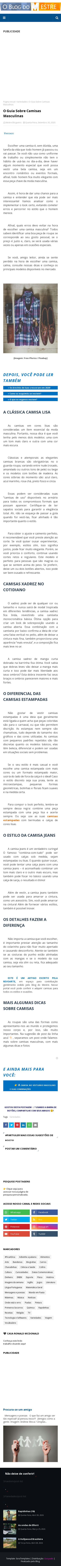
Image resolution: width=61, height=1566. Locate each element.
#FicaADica (10, 1257)
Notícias (31, 1297)
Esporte (29, 1277)
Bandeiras (17, 1262)
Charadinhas (11, 1267)
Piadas (28, 1302)
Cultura (8, 1272)
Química (30, 1307)
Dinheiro (9, 1277)
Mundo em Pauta (36, 1292)
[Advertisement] (30, 66)
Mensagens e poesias (15, 1292)
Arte (7, 1262)
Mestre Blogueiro (13, 122)
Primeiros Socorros (14, 1307)
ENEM (19, 1277)
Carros (43, 1262)
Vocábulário (10, 1322)
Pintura (38, 1302)
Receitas (9, 1312)
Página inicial (9, 101)
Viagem (48, 1317)
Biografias (31, 1262)
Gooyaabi (48, 1558)
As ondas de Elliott (28, 1525)
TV (29, 1312)
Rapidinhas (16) (26, 1511)
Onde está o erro (13, 1302)
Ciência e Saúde (28, 1267)
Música (21, 1297)
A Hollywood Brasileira (30, 1539)
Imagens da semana (14, 1282)
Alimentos (45, 1257)
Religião (20, 1312)
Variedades (22, 101)
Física (39, 1277)
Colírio (42, 1267)
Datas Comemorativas (42, 1272)
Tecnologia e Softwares (15, 1317)
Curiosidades (22, 1272)
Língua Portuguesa (13, 1287)
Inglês (30, 1282)
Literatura (50, 1282)
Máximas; (9, 1297)
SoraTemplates (23, 1558)
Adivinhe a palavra (27, 1257)
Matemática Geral (34, 1287)
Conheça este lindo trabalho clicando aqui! (14, 1342)
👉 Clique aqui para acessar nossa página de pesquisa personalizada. (15, 1191)
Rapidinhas (44, 1307)
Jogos (39, 1282)
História (50, 1277)
